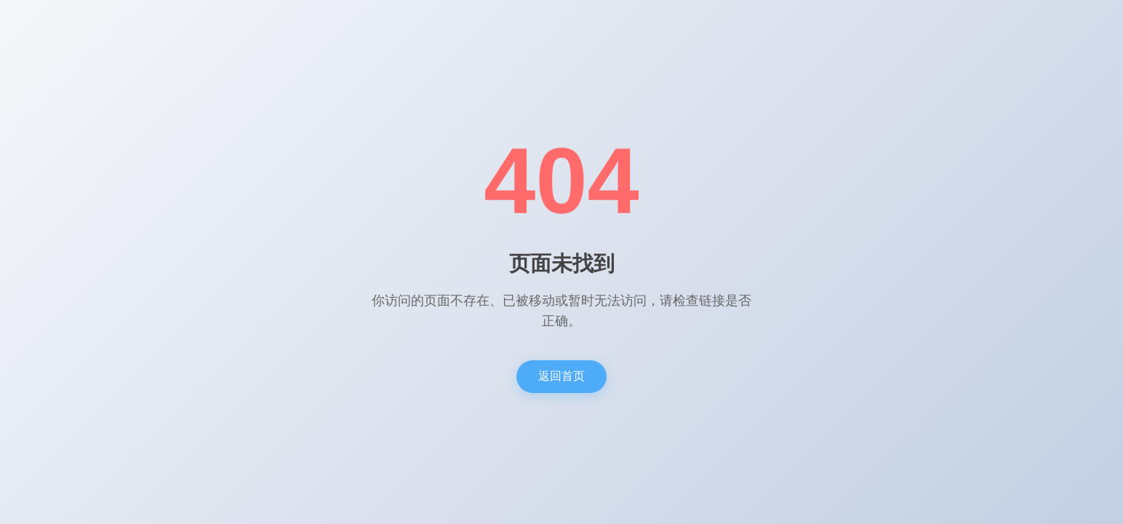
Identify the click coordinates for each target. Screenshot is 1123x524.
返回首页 (561, 376)
